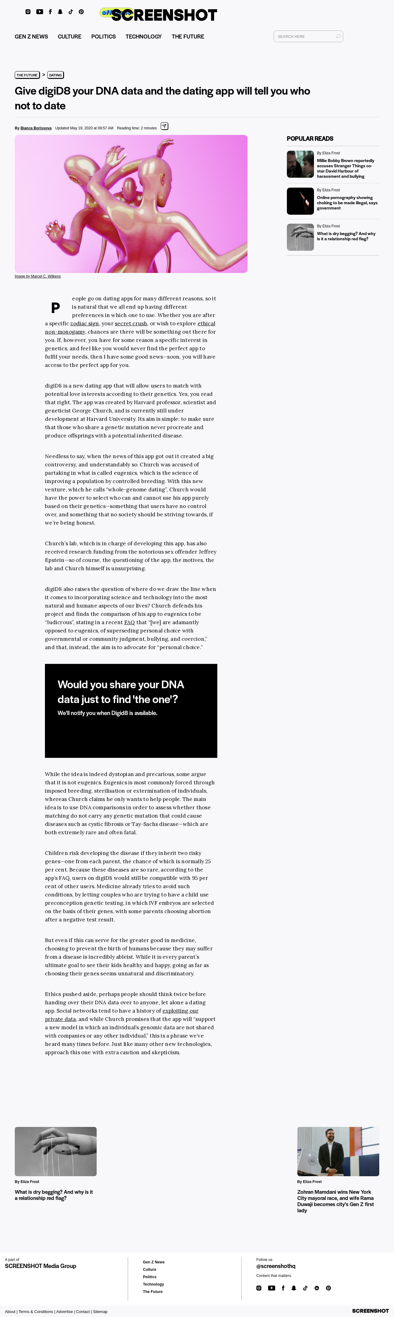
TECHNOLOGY (144, 39)
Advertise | (65, 1311)
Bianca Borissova (36, 128)
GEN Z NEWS (31, 39)
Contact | (84, 1311)
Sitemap (100, 1311)
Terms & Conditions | (36, 1311)
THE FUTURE (188, 39)
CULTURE (70, 39)
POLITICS (103, 39)
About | (11, 1311)
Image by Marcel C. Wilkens (38, 276)
